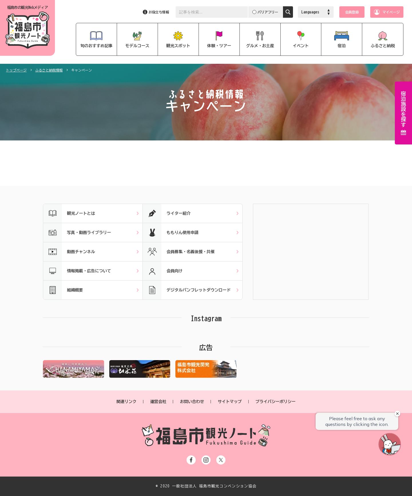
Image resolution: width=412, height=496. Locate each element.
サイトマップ (230, 402)
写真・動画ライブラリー (77, 232)
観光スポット (178, 46)
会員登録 (352, 12)
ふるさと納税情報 (49, 70)
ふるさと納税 (383, 46)
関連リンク (126, 402)
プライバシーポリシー (275, 402)
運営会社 (158, 402)
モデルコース (137, 46)
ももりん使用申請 (171, 232)
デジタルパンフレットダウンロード (187, 290)
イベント (301, 46)
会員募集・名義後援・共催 (179, 251)
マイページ (391, 12)
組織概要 (63, 290)
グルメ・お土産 (260, 46)
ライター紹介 (167, 213)
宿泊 (342, 46)
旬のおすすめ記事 (96, 46)
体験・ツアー (219, 46)
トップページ (16, 70)
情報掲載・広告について (77, 270)
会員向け (163, 270)
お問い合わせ (192, 402)
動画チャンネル (69, 251)
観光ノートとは (69, 213)
